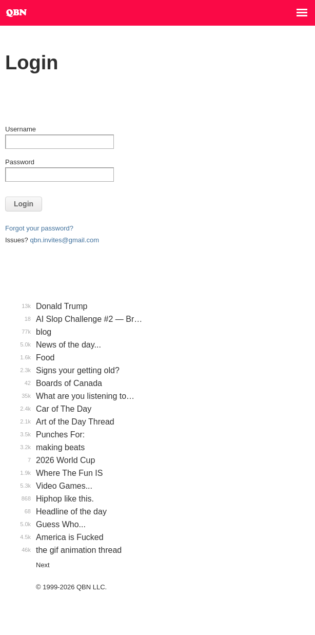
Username (20, 129)
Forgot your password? (39, 228)
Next (43, 565)
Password (19, 162)
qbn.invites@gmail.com (64, 240)
